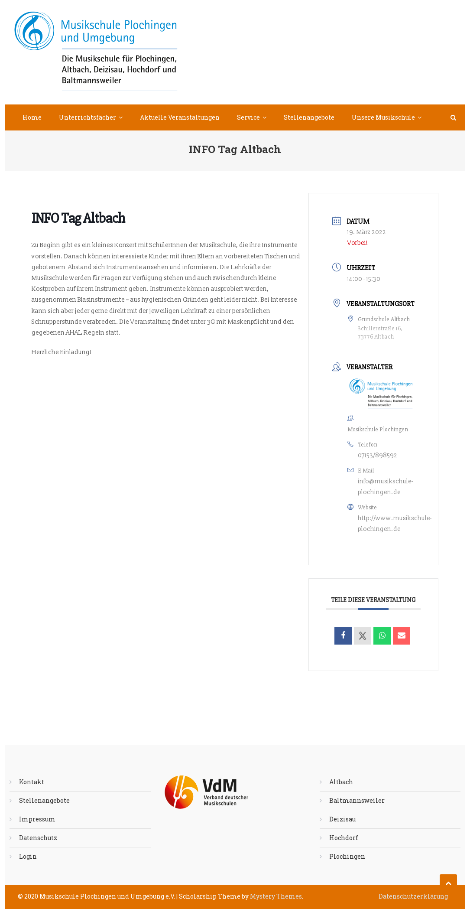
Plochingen (347, 856)
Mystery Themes (276, 896)
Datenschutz (38, 838)
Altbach (341, 782)
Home (32, 117)
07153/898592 (377, 455)
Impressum (37, 819)
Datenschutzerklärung (413, 896)
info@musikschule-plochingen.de (385, 487)
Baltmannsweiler (357, 800)
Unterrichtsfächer (87, 117)
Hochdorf (343, 838)
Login (28, 856)
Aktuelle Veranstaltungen (180, 117)
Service (248, 117)
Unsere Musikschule (383, 117)
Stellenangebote (309, 117)
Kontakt (31, 782)
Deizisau (342, 819)
